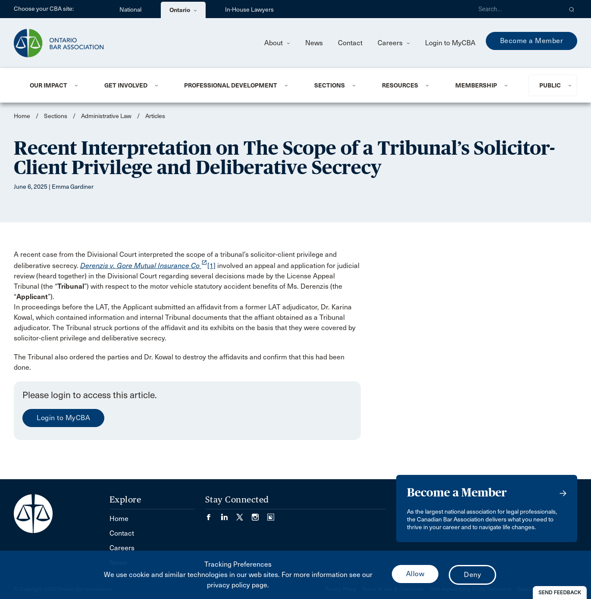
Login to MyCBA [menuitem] (450, 43)
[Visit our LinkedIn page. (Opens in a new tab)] (228, 514)
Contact (350, 43)
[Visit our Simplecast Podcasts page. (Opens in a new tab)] (270, 514)
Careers (394, 43)
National (130, 9)
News (314, 43)
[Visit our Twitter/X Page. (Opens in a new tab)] (244, 514)
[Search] (517, 9)
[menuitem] (56, 85)
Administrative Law (106, 116)
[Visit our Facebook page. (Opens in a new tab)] (213, 514)
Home (22, 116)
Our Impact (48, 85)
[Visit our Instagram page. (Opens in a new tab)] (259, 514)
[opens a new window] (143, 266)
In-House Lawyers (249, 9)
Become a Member (531, 41)
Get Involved (125, 85)
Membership (476, 85)
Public (550, 85)
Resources (400, 85)
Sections (329, 85)
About (277, 43)
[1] (211, 266)
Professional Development (230, 85)
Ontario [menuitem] (183, 10)
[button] (571, 9)
